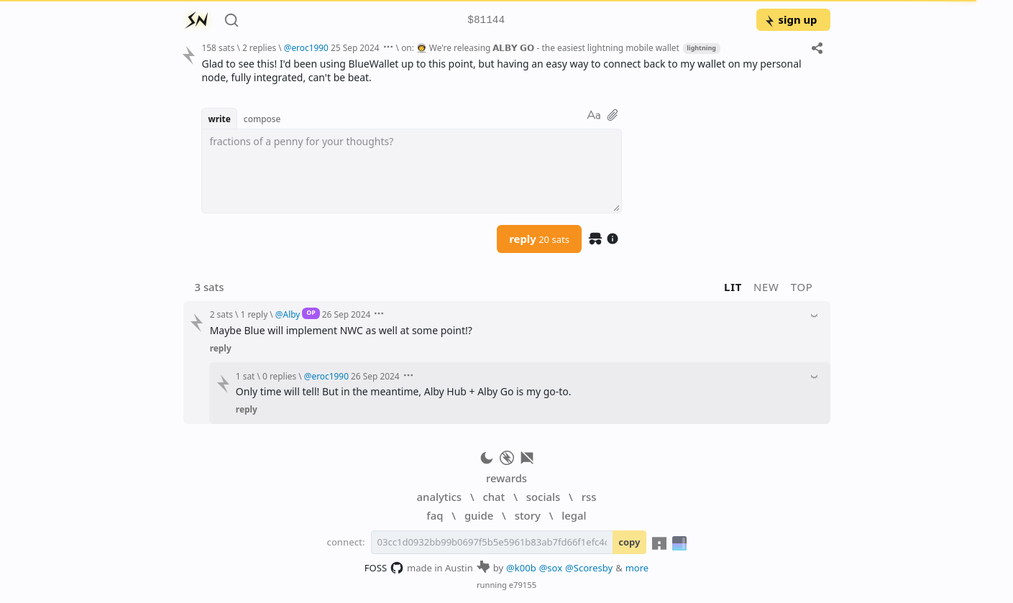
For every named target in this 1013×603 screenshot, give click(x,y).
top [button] (802, 287)
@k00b (521, 567)
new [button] (766, 287)
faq (434, 515)
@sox (550, 567)
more (637, 567)
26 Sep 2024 (346, 314)
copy (629, 541)
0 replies (279, 376)
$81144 (486, 20)
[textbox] (411, 171)
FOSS (384, 568)
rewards (506, 478)
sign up (790, 19)
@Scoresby (589, 567)
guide (478, 515)
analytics (439, 496)
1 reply (254, 314)
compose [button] (262, 118)
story (528, 515)
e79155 (522, 584)
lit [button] (733, 287)
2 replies (259, 47)
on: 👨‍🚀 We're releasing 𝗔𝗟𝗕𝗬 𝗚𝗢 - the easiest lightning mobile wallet (540, 47)
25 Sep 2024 (355, 47)
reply (539, 238)
